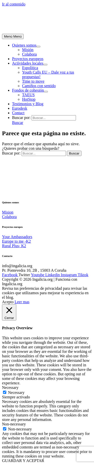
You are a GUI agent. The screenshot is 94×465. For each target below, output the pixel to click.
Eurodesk (19, 108)
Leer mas (22, 302)
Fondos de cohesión (28, 90)
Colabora (29, 54)
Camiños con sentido (39, 86)
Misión (27, 50)
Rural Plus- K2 (14, 246)
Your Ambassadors (17, 237)
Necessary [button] (10, 387)
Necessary (16, 392)
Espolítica (30, 68)
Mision (7, 212)
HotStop (28, 99)
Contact (18, 113)
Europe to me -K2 (16, 241)
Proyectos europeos (27, 59)
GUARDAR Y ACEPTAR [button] (23, 460)
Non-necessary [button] (14, 424)
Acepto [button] (8, 302)
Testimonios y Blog (27, 104)
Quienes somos (24, 45)
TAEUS (28, 95)
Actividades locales (27, 63)
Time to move (33, 81)
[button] (17, 122)
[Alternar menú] (38, 46)
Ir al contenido (13, 4)
